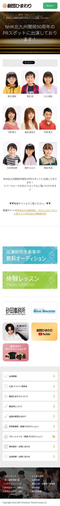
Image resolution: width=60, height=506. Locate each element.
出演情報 (13, 376)
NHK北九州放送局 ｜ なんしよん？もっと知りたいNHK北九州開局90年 (35, 212)
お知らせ (39, 16)
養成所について (15, 406)
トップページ (9, 14)
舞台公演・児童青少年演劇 (43, 483)
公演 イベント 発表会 (18, 386)
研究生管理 (37, 491)
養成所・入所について (26, 14)
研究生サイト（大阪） (14, 491)
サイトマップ (10, 476)
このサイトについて (13, 483)
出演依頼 (36, 479)
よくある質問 (38, 476)
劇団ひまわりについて (18, 396)
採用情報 (36, 487)
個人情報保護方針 (12, 479)
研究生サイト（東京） (14, 487)
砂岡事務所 (24, 426)
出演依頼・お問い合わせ (19, 456)
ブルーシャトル (26, 436)
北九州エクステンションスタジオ (18, 16)
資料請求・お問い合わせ (19, 446)
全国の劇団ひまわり (17, 416)
